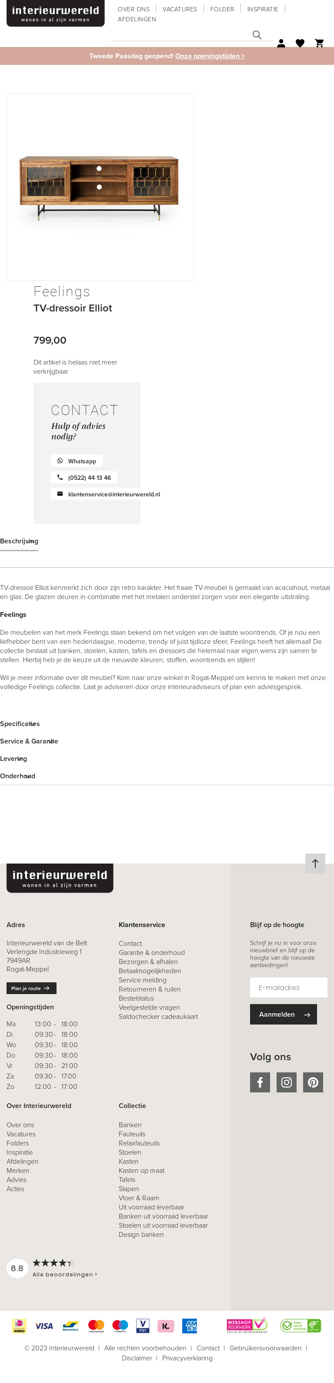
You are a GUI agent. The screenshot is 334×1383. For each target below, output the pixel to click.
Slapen (129, 1189)
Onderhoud (17, 776)
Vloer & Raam (139, 1198)
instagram (287, 1082)
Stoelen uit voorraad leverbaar (163, 1225)
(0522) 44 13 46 (89, 477)
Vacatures (180, 9)
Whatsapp (82, 461)
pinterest (313, 1082)
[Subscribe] (283, 1014)
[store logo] (56, 13)
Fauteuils (132, 1134)
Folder (222, 9)
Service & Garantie (29, 741)
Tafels (127, 1180)
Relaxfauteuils (139, 1143)
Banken (130, 1125)
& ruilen (150, 989)
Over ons (134, 9)
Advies (17, 1180)
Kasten (129, 1161)
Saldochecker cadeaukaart (158, 1016)
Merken (18, 1170)
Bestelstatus (136, 998)
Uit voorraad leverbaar (151, 1207)
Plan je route (26, 988)
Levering (13, 758)
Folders (18, 1143)
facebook (260, 1082)
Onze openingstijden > (210, 56)
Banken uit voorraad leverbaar (163, 1216)
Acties (15, 1189)
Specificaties (20, 724)
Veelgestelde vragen (149, 1007)
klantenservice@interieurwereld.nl (114, 494)
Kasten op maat (141, 1170)
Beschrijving (19, 541)
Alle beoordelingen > (65, 1274)
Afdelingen (137, 19)
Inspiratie (263, 9)
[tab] (167, 541)
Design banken (141, 1234)
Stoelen (130, 1152)
